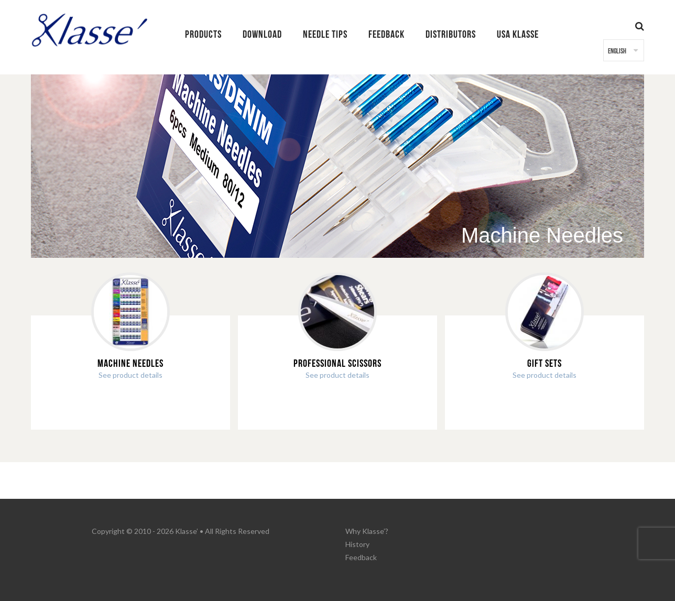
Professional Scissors (337, 363)
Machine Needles (130, 363)
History (357, 544)
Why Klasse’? (366, 531)
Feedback (361, 557)
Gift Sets (544, 363)
